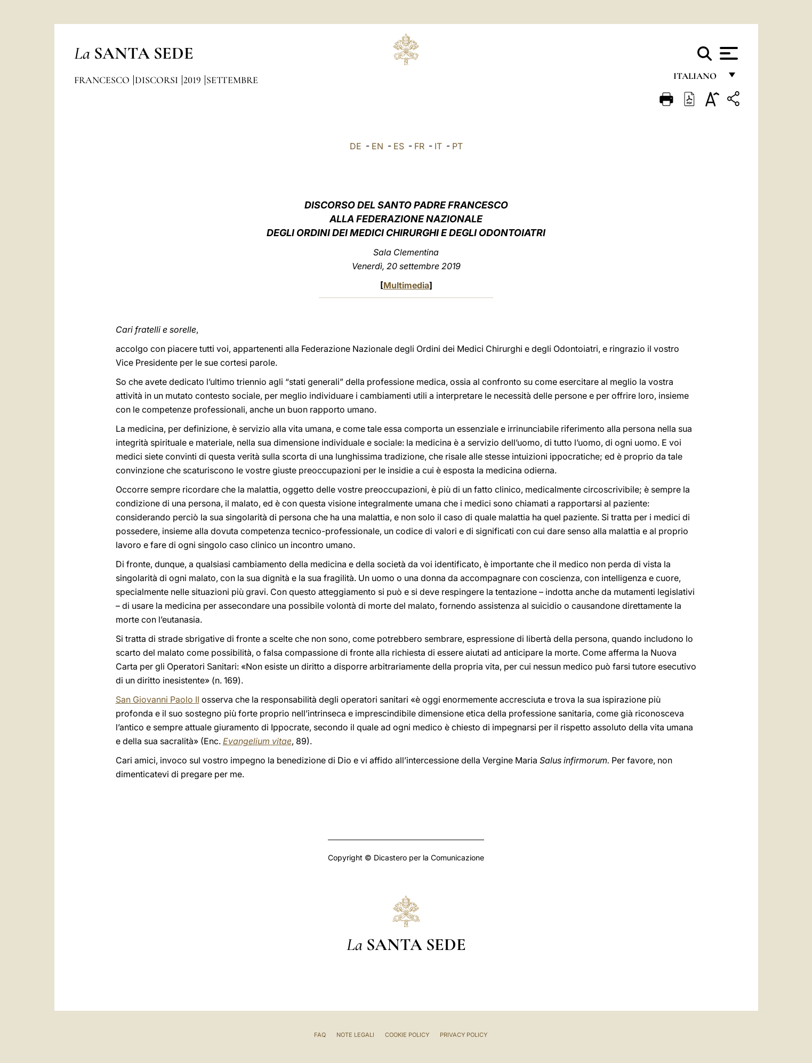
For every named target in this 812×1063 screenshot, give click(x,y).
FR (419, 146)
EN (377, 146)
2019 (193, 80)
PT (457, 146)
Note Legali (355, 1034)
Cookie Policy (407, 1034)
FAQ (320, 1034)
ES (398, 146)
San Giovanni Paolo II (157, 699)
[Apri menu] (727, 53)
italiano (697, 78)
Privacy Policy (463, 1034)
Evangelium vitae (257, 741)
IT (438, 146)
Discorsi (157, 80)
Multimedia (406, 285)
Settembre (232, 80)
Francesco (103, 80)
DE (355, 146)
